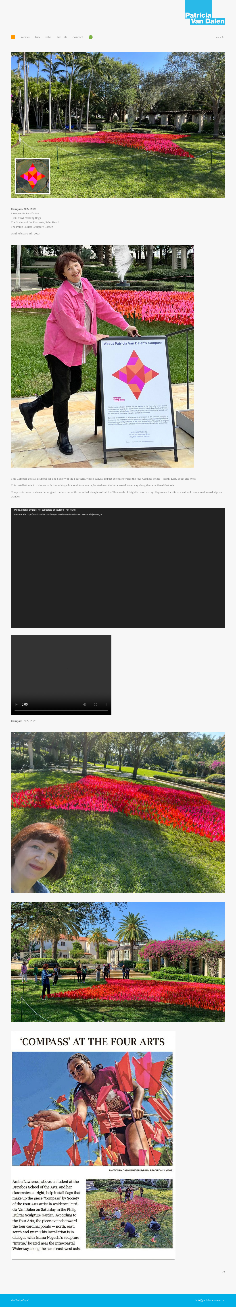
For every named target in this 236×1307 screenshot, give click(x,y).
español (220, 37)
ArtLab (62, 37)
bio (37, 37)
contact (78, 37)
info (48, 37)
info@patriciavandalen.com (210, 1300)
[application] (118, 568)
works (25, 37)
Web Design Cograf (20, 1300)
